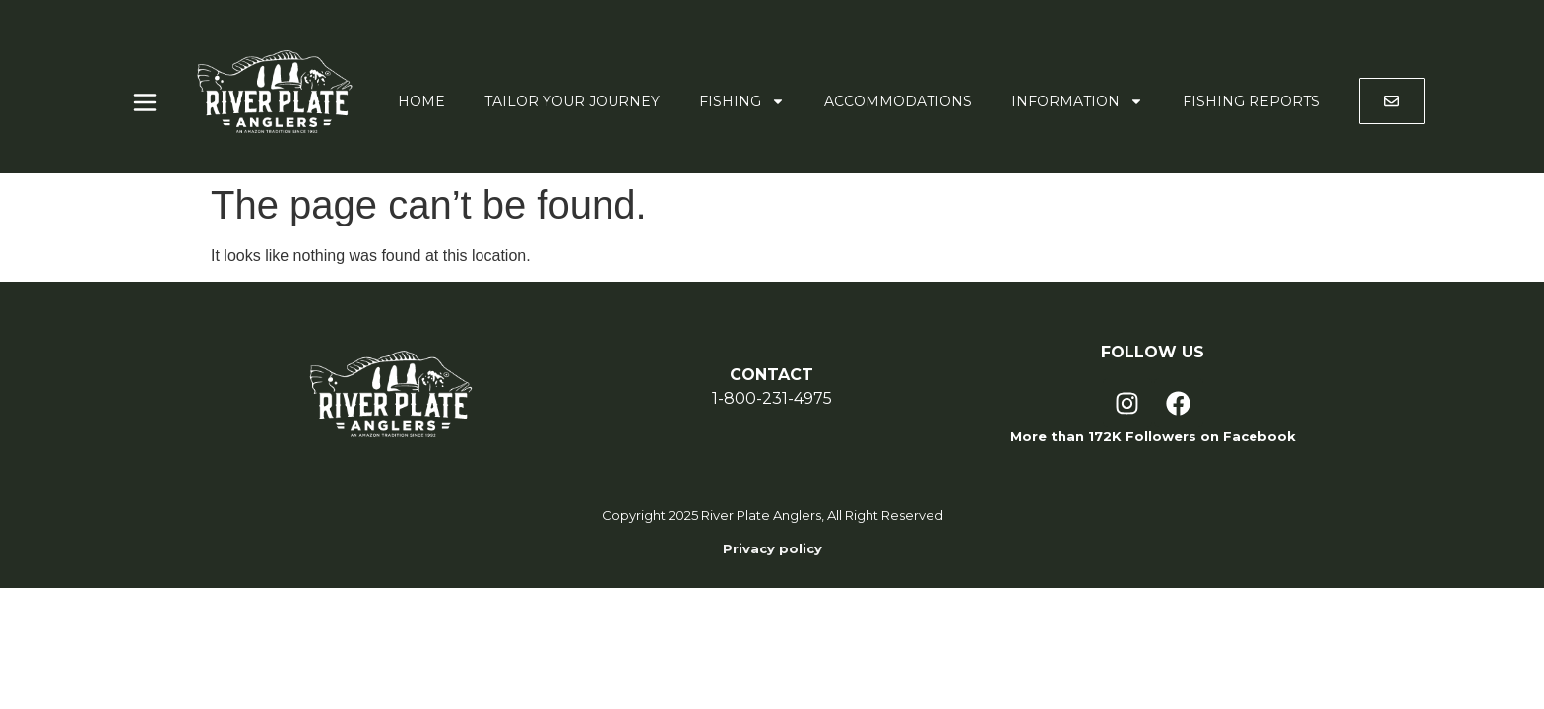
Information (1077, 101)
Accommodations (898, 101)
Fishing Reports (1251, 101)
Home (421, 101)
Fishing (742, 101)
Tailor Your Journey (572, 101)
